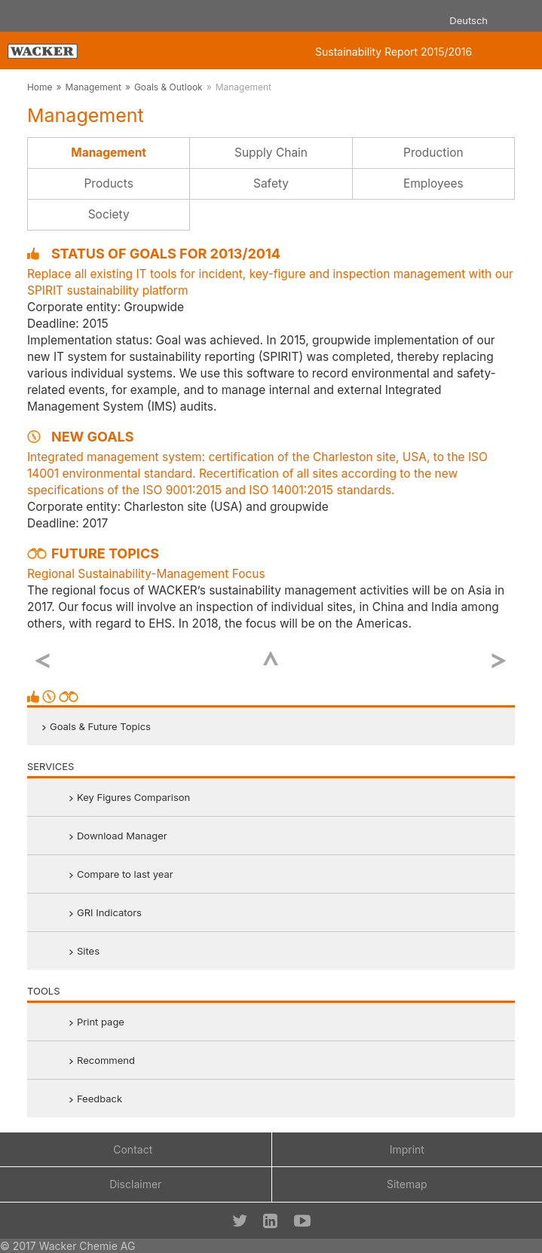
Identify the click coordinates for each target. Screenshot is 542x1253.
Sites (88, 951)
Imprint (407, 1149)
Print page (100, 1022)
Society (109, 214)
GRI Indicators (109, 912)
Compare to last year (125, 874)
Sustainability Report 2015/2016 (393, 51)
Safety (271, 183)
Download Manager (122, 836)
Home (40, 87)
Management (93, 87)
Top (271, 658)
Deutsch (468, 20)
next (499, 661)
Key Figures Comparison (133, 797)
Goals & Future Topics (100, 726)
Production (433, 152)
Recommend (106, 1060)
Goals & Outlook (168, 87)
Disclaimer (135, 1184)
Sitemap (407, 1184)
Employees (433, 183)
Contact (132, 1149)
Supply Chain (271, 152)
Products (108, 183)
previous (43, 661)
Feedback (99, 1099)
